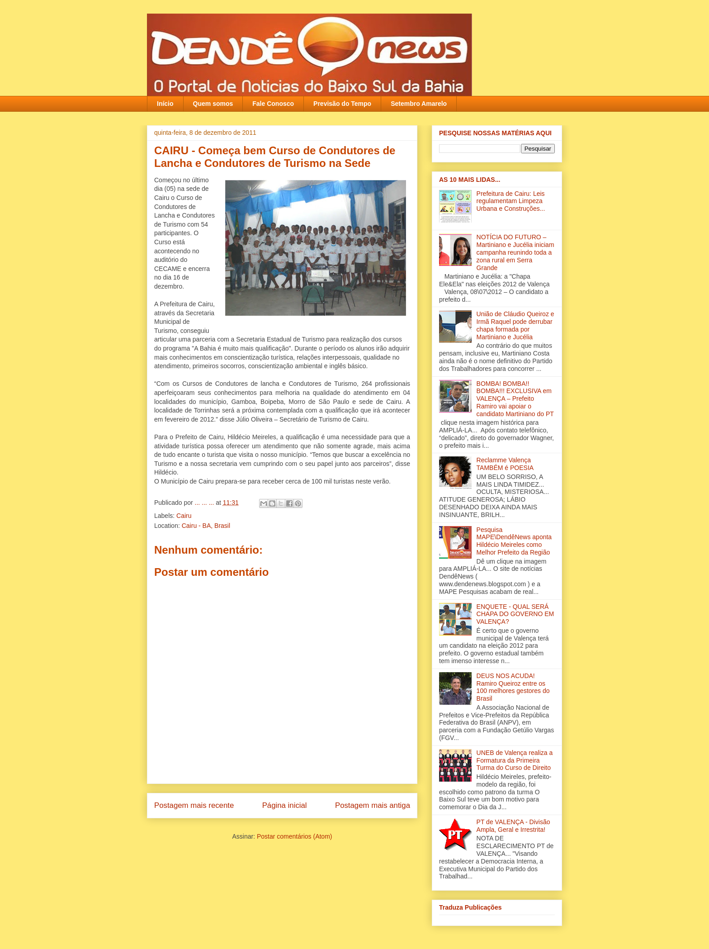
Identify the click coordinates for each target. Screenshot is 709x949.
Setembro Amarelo (419, 103)
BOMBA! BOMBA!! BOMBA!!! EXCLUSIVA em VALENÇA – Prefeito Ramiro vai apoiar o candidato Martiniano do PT (515, 399)
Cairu (183, 515)
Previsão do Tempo (342, 103)
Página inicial (284, 805)
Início (165, 103)
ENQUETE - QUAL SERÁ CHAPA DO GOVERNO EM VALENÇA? (515, 614)
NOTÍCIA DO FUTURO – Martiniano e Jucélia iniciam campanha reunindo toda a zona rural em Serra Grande (515, 252)
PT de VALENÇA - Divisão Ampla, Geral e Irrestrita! (513, 825)
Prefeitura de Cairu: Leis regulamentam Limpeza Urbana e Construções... (511, 201)
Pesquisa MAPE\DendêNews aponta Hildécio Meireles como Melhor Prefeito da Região (514, 541)
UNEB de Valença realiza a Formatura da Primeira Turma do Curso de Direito (515, 760)
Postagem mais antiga (372, 805)
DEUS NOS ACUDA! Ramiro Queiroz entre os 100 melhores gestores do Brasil (513, 687)
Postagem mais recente (194, 805)
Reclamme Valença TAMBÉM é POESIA (505, 463)
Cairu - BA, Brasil (206, 525)
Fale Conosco (273, 103)
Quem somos (213, 103)
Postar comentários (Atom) (294, 836)
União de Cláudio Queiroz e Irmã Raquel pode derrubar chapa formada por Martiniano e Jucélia (515, 325)
